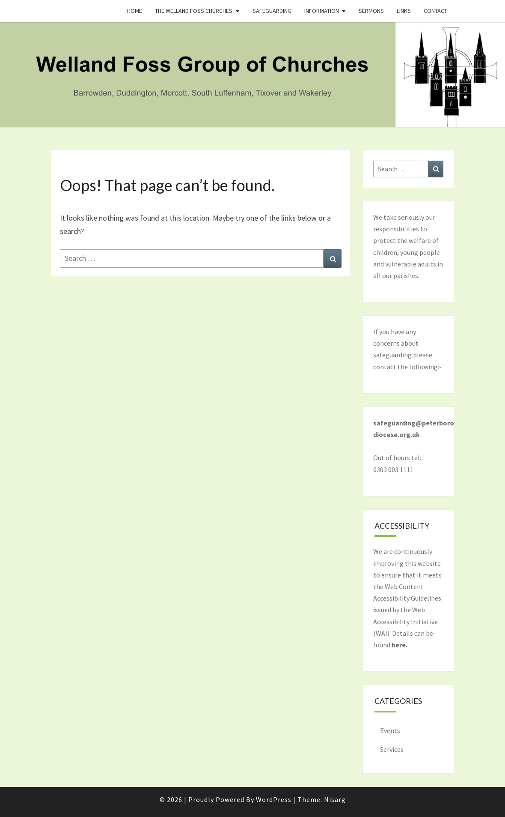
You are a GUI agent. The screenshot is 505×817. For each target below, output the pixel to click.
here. (399, 644)
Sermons (371, 11)
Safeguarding (272, 11)
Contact (435, 11)
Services (392, 749)
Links (404, 11)
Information (321, 11)
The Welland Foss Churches (193, 11)
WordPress (273, 799)
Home (134, 11)
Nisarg (335, 799)
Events (390, 730)
